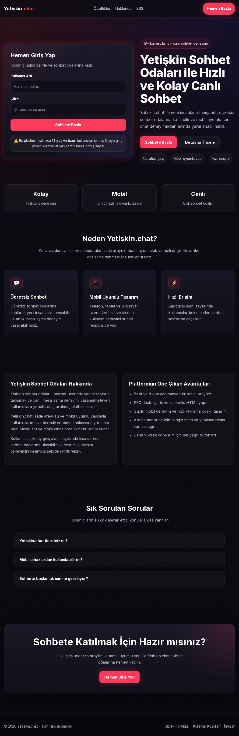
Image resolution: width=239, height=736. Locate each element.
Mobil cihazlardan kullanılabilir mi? (50, 559)
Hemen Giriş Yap (119, 677)
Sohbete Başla (68, 125)
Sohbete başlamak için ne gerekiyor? (53, 578)
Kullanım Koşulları (206, 726)
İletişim (229, 726)
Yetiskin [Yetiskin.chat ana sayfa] (19, 8)
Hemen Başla (219, 8)
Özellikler (102, 8)
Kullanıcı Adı (21, 76)
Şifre (15, 99)
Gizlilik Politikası (177, 726)
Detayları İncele (200, 142)
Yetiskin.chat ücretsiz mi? (43, 540)
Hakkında (123, 8)
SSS (139, 8)
